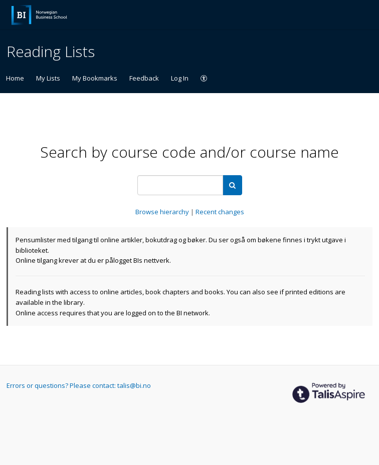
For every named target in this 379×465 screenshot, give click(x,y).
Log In (179, 78)
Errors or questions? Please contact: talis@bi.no (79, 385)
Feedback (144, 78)
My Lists (48, 78)
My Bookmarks (94, 78)
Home (15, 78)
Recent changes (220, 211)
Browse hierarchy (163, 211)
